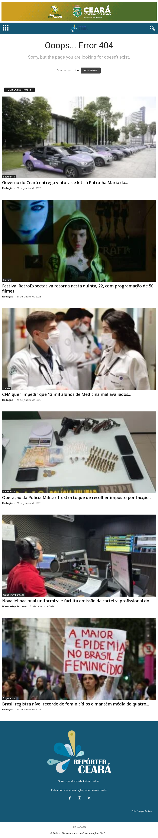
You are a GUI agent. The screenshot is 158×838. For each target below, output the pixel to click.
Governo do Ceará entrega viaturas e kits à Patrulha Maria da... (65, 182)
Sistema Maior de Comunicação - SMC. (84, 833)
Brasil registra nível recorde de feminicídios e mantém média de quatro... (75, 704)
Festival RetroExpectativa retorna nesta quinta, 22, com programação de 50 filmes (78, 288)
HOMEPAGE (90, 70)
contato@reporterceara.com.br (88, 790)
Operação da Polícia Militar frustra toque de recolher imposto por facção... (76, 497)
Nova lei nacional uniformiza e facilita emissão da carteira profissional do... (77, 601)
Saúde (6, 388)
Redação (7, 188)
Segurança (9, 176)
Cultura (7, 279)
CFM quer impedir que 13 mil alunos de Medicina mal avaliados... (66, 394)
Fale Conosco (79, 826)
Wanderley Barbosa (13, 594)
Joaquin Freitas (144, 811)
